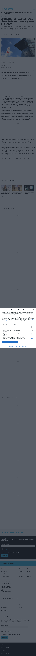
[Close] (34, 310)
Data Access (18, 346)
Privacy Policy (24, 346)
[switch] (32, 327)
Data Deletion (11, 346)
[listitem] (18, 324)
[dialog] (18, 328)
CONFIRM (10, 342)
